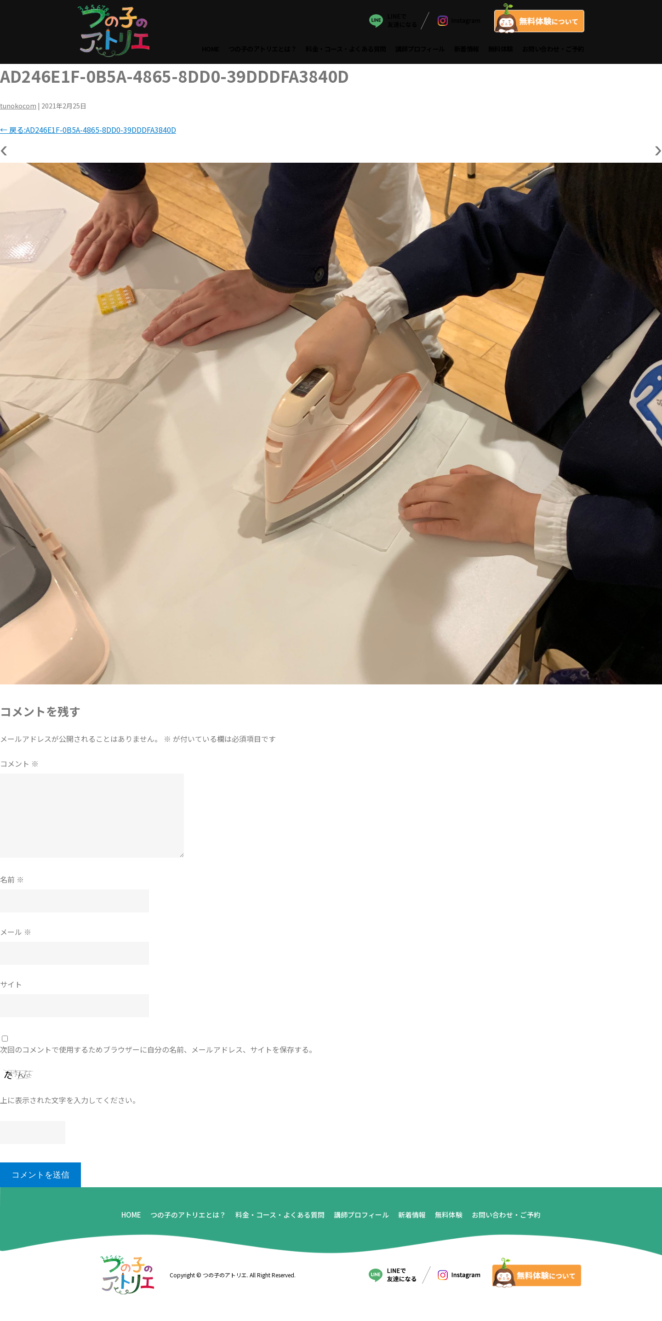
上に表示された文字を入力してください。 (70, 1101)
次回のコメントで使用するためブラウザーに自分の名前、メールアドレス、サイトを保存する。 (158, 1050)
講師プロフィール (420, 49)
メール (15, 933)
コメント (19, 764)
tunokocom (18, 107)
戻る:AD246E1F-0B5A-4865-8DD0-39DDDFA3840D (88, 131)
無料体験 (500, 49)
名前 (12, 880)
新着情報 (466, 49)
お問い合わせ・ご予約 (553, 49)
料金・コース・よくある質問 (346, 49)
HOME (210, 49)
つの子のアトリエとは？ (262, 49)
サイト (11, 985)
